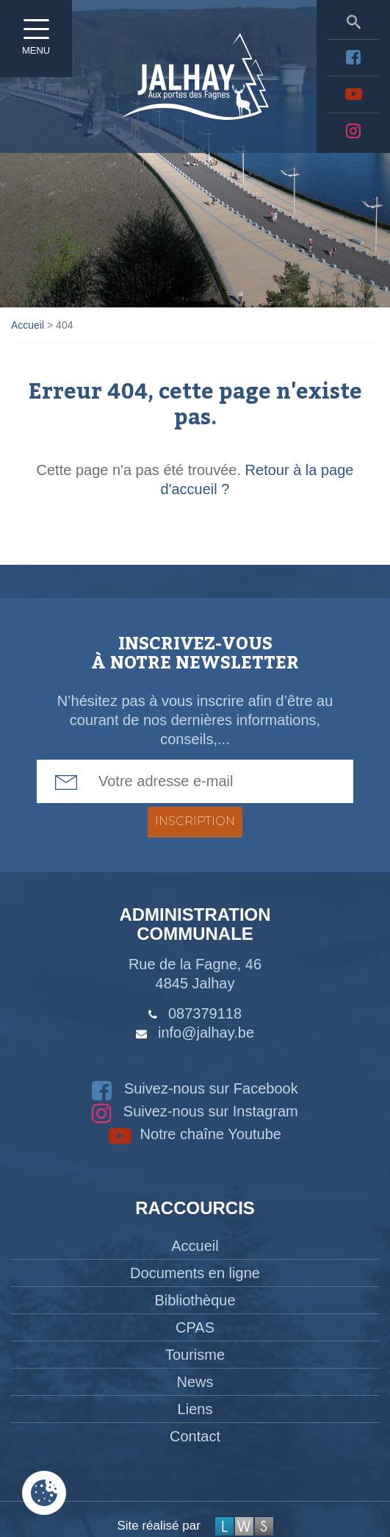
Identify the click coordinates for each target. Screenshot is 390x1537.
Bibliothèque (194, 1300)
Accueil (194, 1246)
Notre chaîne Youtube (195, 1134)
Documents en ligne (195, 1273)
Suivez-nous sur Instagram (194, 1111)
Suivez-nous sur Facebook (194, 1088)
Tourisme (195, 1355)
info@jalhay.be (206, 1032)
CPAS (195, 1327)
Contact (195, 1436)
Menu (37, 40)
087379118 (205, 1013)
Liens (195, 1409)
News (194, 1382)
